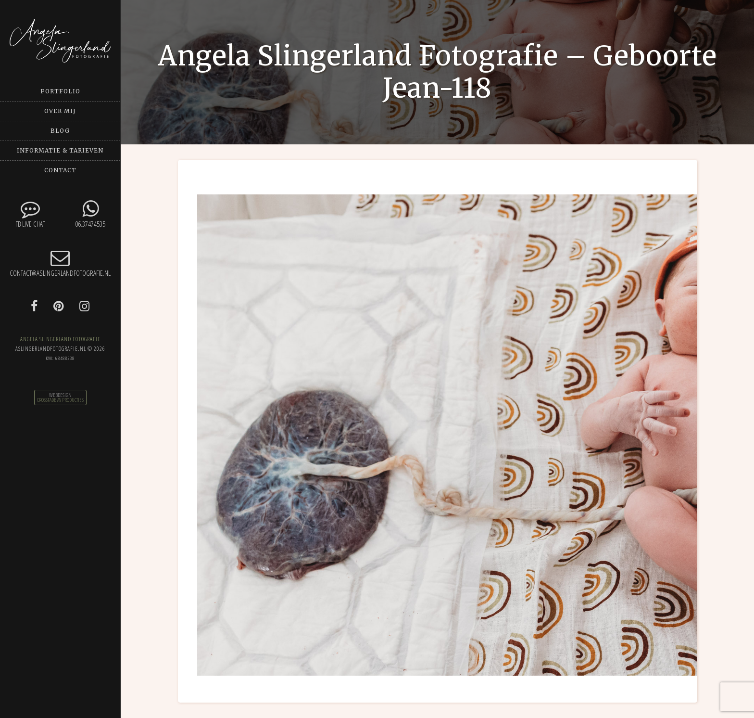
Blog (60, 130)
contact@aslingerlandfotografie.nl (60, 263)
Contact (60, 170)
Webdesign (60, 395)
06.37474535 (90, 214)
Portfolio (60, 91)
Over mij (60, 111)
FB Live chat (30, 214)
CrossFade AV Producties (60, 399)
